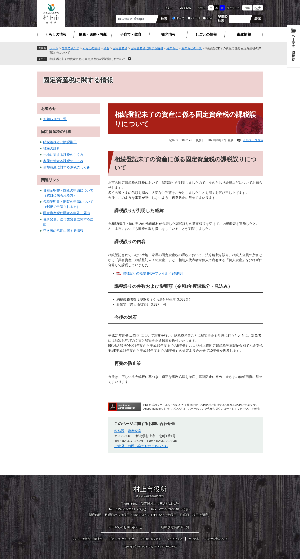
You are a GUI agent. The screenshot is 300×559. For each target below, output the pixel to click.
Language (185, 7)
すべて (180, 18)
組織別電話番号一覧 (175, 527)
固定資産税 (120, 48)
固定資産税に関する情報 (147, 48)
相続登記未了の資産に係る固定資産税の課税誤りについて (87, 59)
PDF (209, 18)
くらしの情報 (55, 34)
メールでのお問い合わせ (125, 527)
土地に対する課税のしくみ (63, 154)
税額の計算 (51, 148)
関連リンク (50, 180)
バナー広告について (216, 538)
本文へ (169, 7)
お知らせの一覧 (191, 48)
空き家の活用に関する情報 (63, 230)
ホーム (53, 48)
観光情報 (168, 34)
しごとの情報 (206, 34)
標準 (247, 8)
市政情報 (244, 34)
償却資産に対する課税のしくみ (66, 167)
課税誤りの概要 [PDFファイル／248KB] (152, 273)
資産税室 (134, 431)
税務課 (119, 431)
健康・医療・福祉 (93, 34)
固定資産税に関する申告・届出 (66, 213)
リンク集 (194, 538)
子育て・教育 (130, 34)
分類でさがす (70, 48)
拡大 (258, 8)
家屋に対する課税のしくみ (63, 161)
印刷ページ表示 (253, 140)
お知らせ (172, 48)
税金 (106, 48)
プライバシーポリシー (121, 538)
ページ (195, 18)
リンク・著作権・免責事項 (87, 538)
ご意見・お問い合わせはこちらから (141, 446)
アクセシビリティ (151, 538)
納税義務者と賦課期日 (60, 142)
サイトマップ (174, 538)
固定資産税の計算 (56, 132)
